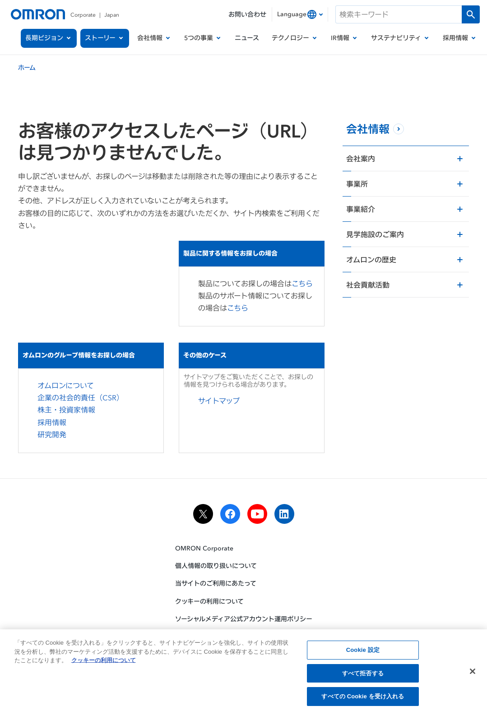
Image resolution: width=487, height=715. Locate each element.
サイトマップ (219, 400)
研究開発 (51, 434)
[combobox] (300, 14)
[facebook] (230, 514)
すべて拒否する (363, 675)
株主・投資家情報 (66, 409)
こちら (302, 283)
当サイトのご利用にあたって (215, 583)
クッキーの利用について (209, 601)
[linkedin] (284, 514)
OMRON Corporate (204, 548)
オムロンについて (65, 385)
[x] (203, 514)
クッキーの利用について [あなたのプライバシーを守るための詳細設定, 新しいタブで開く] (103, 662)
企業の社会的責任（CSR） (80, 397)
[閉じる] (472, 673)
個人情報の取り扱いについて (216, 565)
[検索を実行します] (471, 14)
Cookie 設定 (363, 652)
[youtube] (257, 514)
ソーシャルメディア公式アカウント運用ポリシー (243, 619)
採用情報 (51, 422)
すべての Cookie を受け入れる (362, 699)
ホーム (27, 67)
